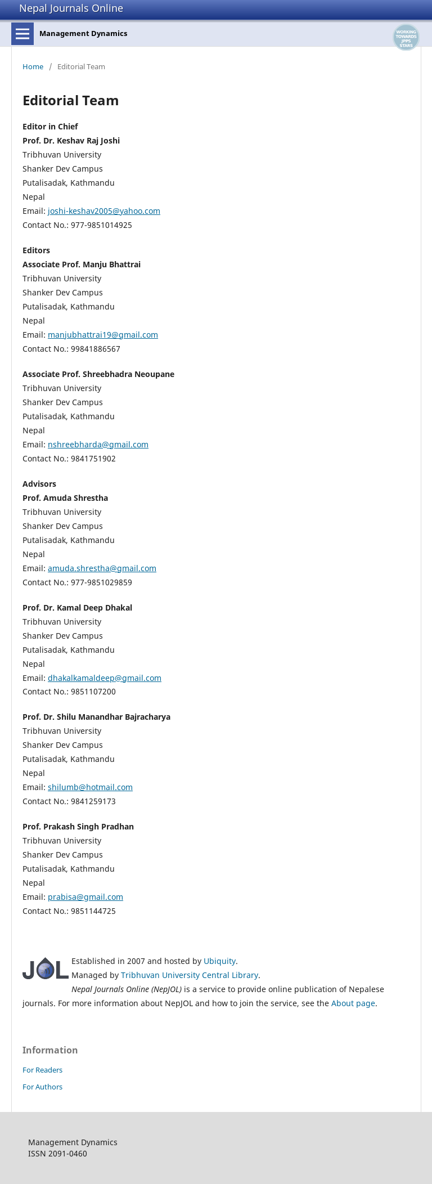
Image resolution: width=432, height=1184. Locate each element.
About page (353, 1003)
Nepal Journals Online (71, 8)
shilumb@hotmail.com (90, 787)
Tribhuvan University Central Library (189, 975)
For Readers (42, 1070)
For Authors (42, 1087)
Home (32, 66)
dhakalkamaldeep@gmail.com (104, 677)
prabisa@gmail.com (85, 896)
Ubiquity (220, 961)
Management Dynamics (83, 33)
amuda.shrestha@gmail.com (102, 568)
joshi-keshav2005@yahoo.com (104, 210)
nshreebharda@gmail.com (98, 444)
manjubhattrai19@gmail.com (103, 334)
